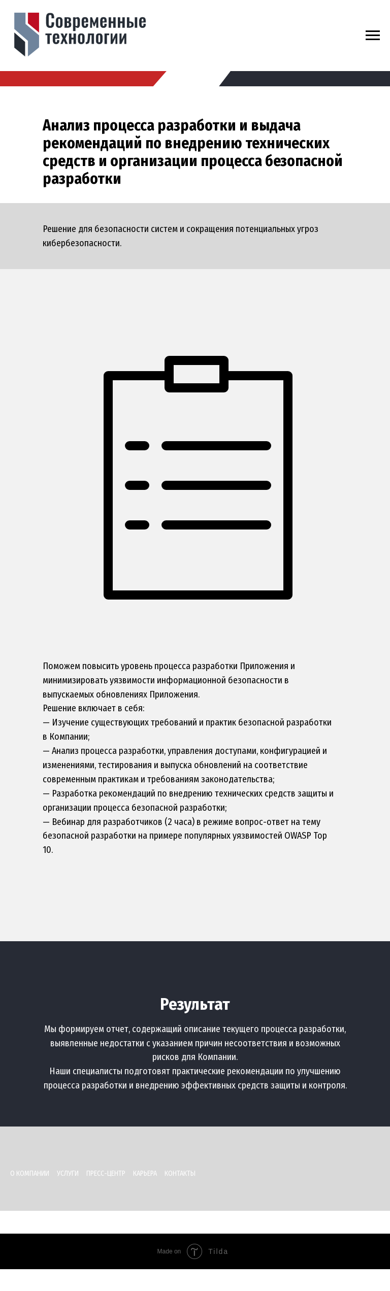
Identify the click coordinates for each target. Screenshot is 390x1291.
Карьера (145, 1173)
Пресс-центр (105, 1173)
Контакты (180, 1173)
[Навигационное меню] (373, 35)
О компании (29, 1173)
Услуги (68, 1173)
